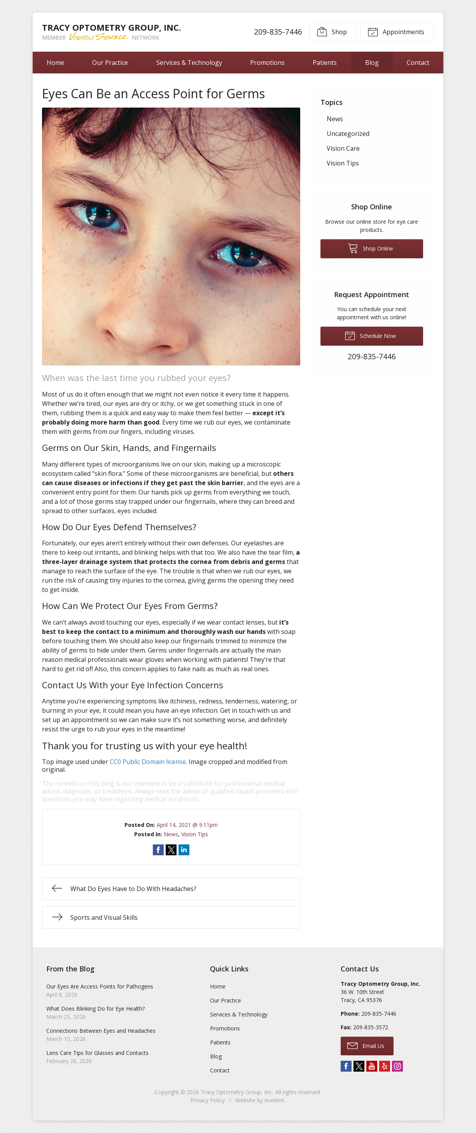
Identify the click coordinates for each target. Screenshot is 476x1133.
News (171, 834)
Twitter (359, 1066)
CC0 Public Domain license (148, 761)
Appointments (396, 31)
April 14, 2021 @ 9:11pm (187, 824)
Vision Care (343, 148)
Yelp (384, 1066)
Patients (325, 62)
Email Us (365, 1045)
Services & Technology (189, 62)
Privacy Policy (208, 1100)
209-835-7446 (278, 31)
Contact (418, 62)
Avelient (274, 1100)
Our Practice (110, 62)
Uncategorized (348, 133)
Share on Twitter (171, 849)
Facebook (346, 1066)
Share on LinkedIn (183, 849)
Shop (332, 31)
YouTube (371, 1066)
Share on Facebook (158, 849)
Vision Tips (194, 834)
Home (55, 62)
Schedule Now (370, 335)
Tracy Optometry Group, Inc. (237, 1092)
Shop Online (370, 247)
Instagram (397, 1066)
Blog (372, 62)
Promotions (267, 62)
